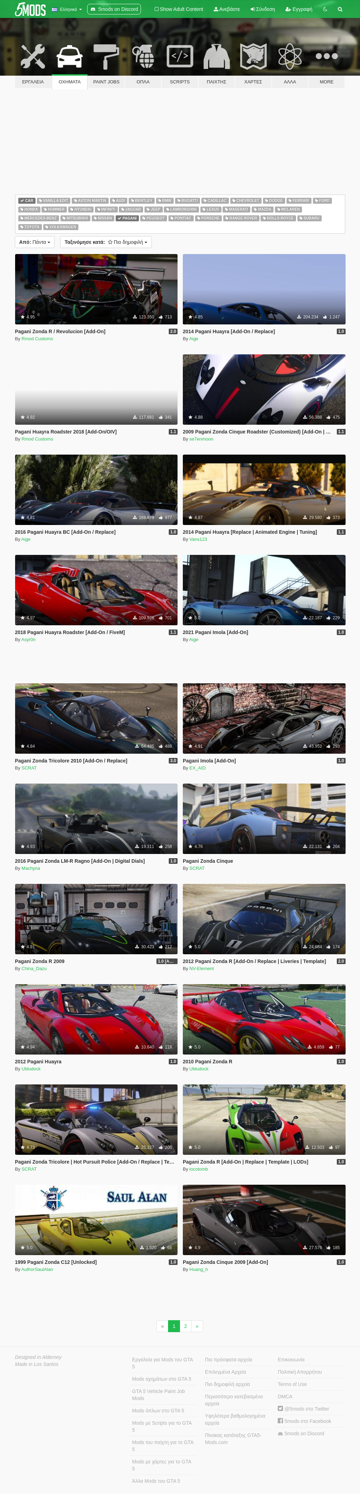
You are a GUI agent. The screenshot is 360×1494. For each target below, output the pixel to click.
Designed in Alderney (38, 1357)
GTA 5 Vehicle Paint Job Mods (158, 1394)
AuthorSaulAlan (37, 1269)
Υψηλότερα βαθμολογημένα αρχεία (235, 1419)
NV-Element (201, 968)
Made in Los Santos (37, 1364)
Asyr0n (28, 639)
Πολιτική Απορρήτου (300, 1372)
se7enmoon (201, 439)
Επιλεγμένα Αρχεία (225, 1372)
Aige (193, 338)
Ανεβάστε (227, 9)
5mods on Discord (301, 1434)
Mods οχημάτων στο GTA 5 (161, 1379)
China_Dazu (34, 968)
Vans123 (198, 539)
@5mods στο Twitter (303, 1409)
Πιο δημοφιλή (106, 242)
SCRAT (29, 768)
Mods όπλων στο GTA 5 (158, 1410)
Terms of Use (292, 1384)
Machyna (30, 868)
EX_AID (197, 768)
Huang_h (198, 1269)
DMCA (285, 1396)
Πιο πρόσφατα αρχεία (228, 1359)
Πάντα (34, 242)
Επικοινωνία (291, 1359)
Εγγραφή (298, 9)
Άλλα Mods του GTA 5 (156, 1481)
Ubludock (30, 1068)
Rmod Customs (37, 338)
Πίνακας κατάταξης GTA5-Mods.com (233, 1438)
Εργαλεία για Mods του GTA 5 (162, 1363)
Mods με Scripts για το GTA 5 (162, 1426)
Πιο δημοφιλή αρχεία (227, 1384)
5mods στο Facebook (304, 1421)
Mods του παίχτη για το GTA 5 (163, 1445)
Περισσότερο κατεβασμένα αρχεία (234, 1400)
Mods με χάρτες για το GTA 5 (161, 1465)
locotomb (198, 1169)
